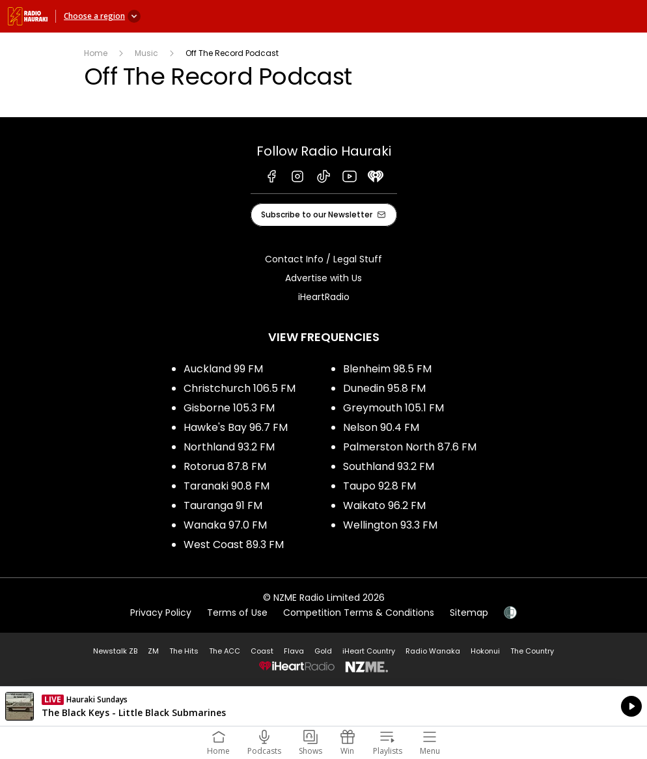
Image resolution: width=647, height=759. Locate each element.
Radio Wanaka (433, 651)
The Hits (184, 651)
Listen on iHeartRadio (323, 706)
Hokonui (485, 651)
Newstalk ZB (115, 651)
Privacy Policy (160, 612)
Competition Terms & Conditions (358, 612)
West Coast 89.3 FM (234, 544)
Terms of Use (237, 612)
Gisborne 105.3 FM (229, 407)
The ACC (224, 651)
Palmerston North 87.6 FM (409, 446)
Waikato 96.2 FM (384, 505)
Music (146, 53)
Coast (262, 651)
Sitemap (469, 612)
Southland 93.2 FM (388, 466)
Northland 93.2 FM (229, 446)
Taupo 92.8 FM (379, 485)
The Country (532, 651)
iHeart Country (368, 651)
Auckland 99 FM (223, 368)
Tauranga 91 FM (223, 505)
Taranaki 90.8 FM (226, 485)
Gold (323, 651)
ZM (153, 651)
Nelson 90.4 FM (381, 427)
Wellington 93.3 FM (390, 525)
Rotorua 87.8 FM (225, 466)
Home (95, 53)
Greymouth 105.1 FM (393, 407)
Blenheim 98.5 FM (387, 368)
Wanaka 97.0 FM (225, 525)
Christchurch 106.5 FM (240, 388)
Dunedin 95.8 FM (384, 388)
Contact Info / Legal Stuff (323, 259)
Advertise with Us (323, 277)
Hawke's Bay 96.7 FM (236, 427)
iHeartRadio (324, 296)
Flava (294, 651)
